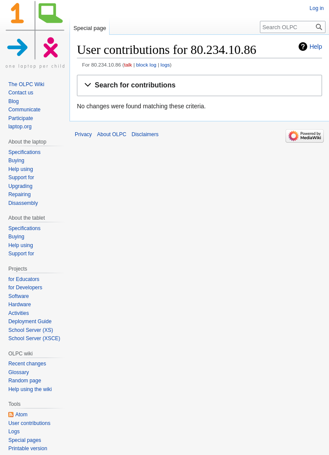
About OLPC (111, 134)
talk (128, 64)
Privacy (83, 134)
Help (315, 46)
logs (165, 64)
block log (146, 64)
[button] (199, 85)
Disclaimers (145, 134)
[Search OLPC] (293, 27)
